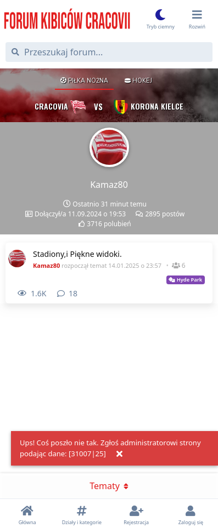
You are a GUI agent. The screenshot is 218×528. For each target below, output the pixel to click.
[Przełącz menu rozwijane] (197, 21)
